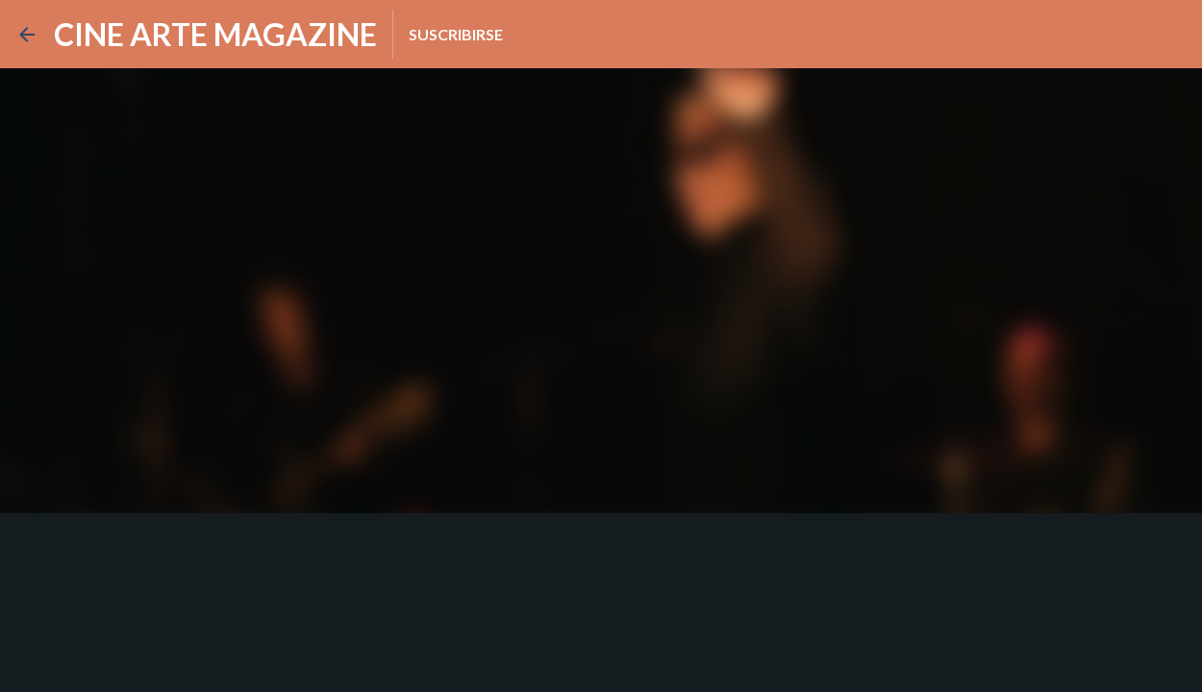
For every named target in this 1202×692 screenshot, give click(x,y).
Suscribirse (456, 34)
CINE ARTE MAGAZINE (215, 34)
